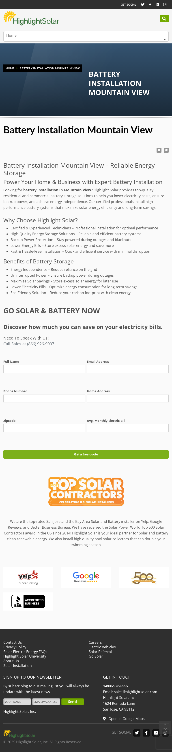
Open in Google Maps (126, 718)
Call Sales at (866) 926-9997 (28, 343)
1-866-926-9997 (116, 686)
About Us (11, 660)
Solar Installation (17, 665)
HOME (10, 68)
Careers (95, 642)
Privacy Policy (14, 647)
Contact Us (12, 642)
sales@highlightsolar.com (135, 691)
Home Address (98, 391)
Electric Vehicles (102, 647)
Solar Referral (100, 651)
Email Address (98, 361)
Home (11, 35)
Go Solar (96, 656)
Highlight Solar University (24, 656)
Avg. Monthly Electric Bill (106, 421)
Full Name (11, 361)
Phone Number (15, 391)
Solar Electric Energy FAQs (25, 651)
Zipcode (9, 421)
